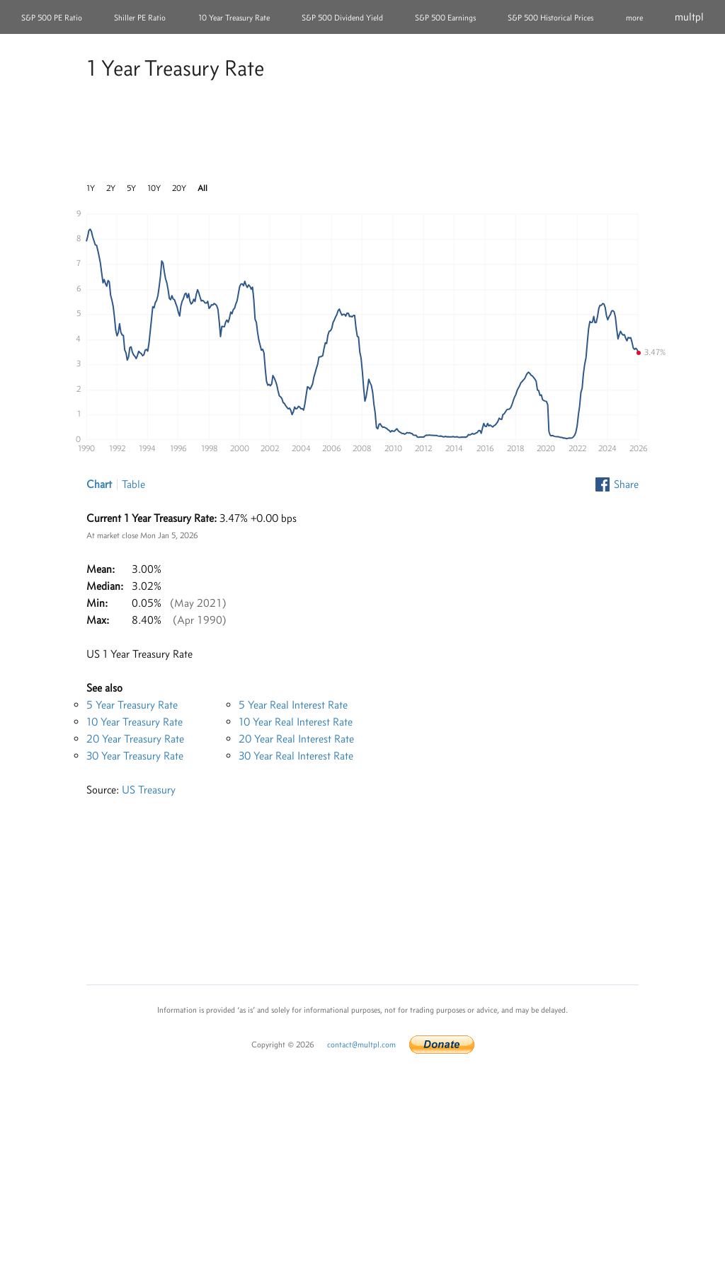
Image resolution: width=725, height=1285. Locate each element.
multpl (689, 16)
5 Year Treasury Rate (132, 704)
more (634, 18)
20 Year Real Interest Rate (296, 738)
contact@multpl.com (361, 1044)
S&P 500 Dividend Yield (342, 18)
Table (133, 484)
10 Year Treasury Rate (234, 18)
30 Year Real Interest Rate (296, 755)
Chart (99, 484)
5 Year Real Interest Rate (293, 704)
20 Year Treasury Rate (135, 738)
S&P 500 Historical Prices (550, 18)
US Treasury (149, 789)
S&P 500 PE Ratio (51, 18)
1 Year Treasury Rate (175, 67)
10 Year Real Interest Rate (296, 721)
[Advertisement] (362, 133)
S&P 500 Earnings (445, 18)
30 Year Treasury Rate (134, 755)
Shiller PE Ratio (140, 18)
